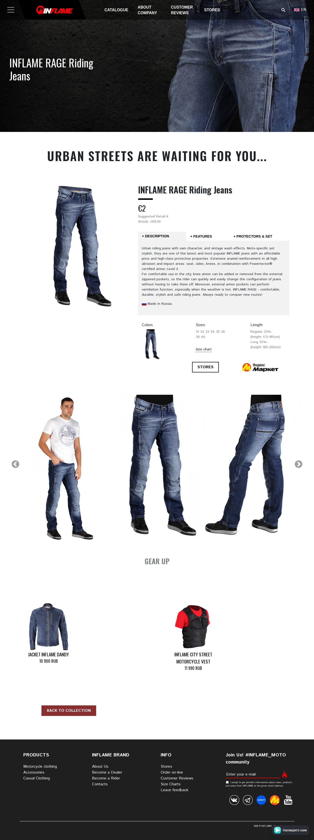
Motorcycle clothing (40, 766)
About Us (100, 766)
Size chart (204, 349)
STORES (205, 367)
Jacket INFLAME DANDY (48, 654)
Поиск (283, 10)
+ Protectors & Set (252, 236)
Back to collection (69, 710)
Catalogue (116, 10)
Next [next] (298, 464)
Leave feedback (174, 790)
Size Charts (171, 784)
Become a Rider (106, 778)
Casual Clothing (36, 778)
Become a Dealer (107, 772)
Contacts (100, 784)
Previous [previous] (15, 464)
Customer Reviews (177, 778)
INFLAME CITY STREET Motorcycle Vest (193, 658)
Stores (212, 10)
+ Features (201, 236)
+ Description (155, 236)
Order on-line (172, 772)
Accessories (33, 772)
